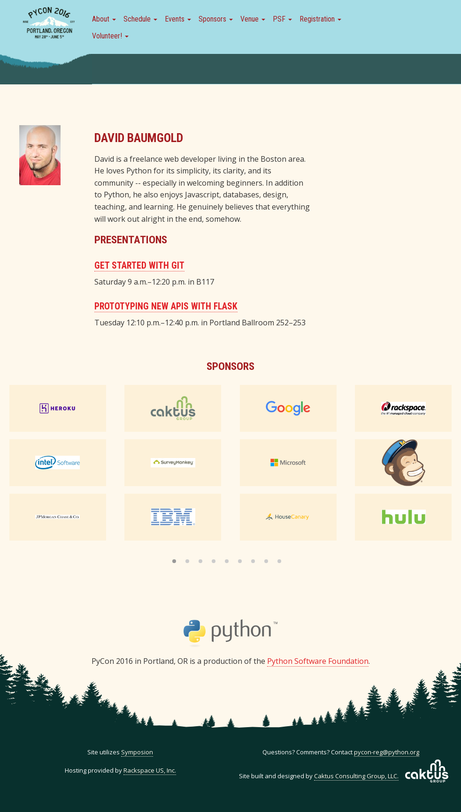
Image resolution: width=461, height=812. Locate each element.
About (104, 19)
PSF (282, 19)
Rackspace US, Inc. (149, 770)
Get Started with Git (139, 265)
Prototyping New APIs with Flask (166, 306)
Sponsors (216, 19)
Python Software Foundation (318, 661)
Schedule (140, 19)
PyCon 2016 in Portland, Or (49, 23)
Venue (252, 19)
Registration (320, 19)
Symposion (137, 752)
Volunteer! (110, 35)
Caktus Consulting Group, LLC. (356, 776)
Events (178, 19)
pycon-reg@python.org (386, 752)
